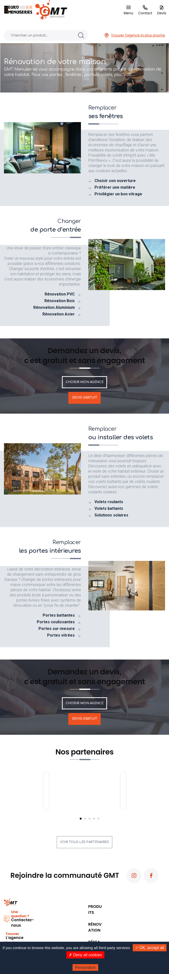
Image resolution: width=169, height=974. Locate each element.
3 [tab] (90, 819)
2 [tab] (85, 819)
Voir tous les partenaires (84, 842)
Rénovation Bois (59, 301)
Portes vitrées (61, 635)
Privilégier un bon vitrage (118, 194)
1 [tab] (81, 819)
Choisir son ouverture (115, 181)
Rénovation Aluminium (54, 307)
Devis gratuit (84, 397)
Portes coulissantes (56, 622)
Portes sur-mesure (56, 628)
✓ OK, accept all (149, 948)
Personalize (85, 967)
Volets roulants (108, 502)
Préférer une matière (114, 187)
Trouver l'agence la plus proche (134, 35)
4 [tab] (94, 819)
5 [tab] (98, 819)
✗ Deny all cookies (85, 955)
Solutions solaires (111, 515)
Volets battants (108, 508)
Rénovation (95, 927)
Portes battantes (59, 615)
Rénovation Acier (58, 314)
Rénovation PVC (60, 294)
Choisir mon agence (84, 382)
